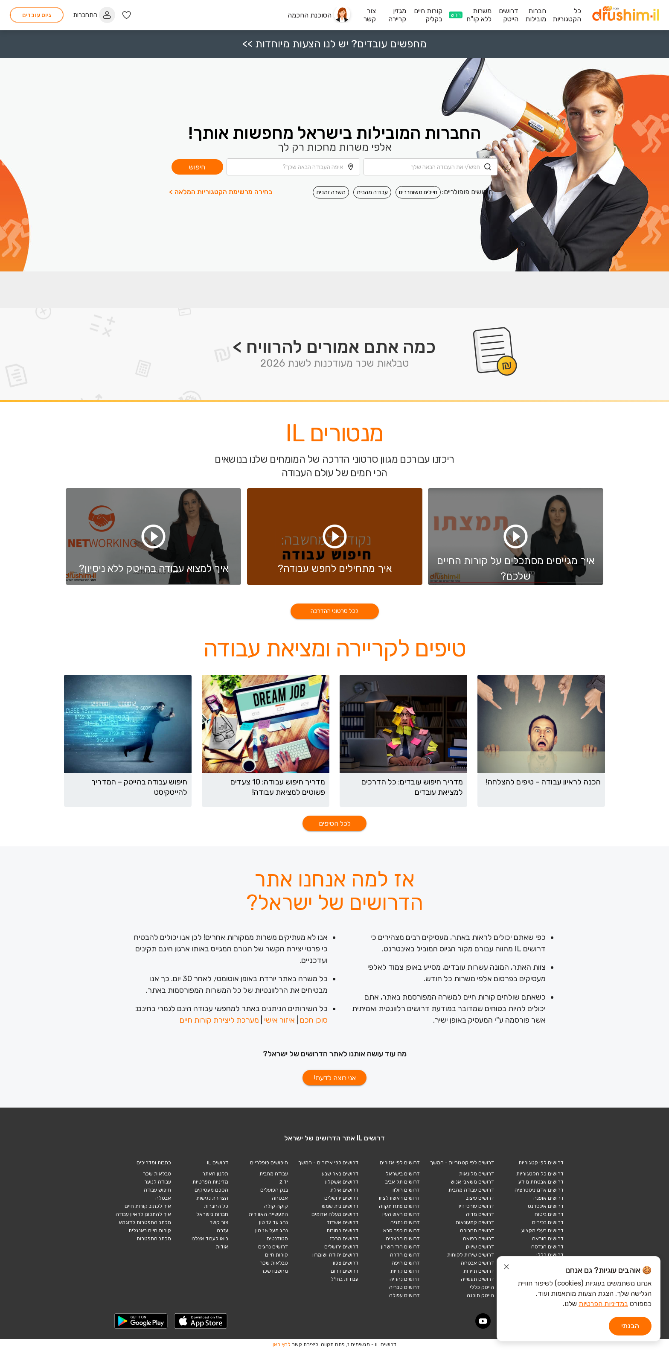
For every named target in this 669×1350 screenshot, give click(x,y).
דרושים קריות (405, 1271)
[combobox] (430, 167)
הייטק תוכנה (480, 1295)
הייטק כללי (482, 1287)
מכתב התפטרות (154, 1239)
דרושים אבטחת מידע (541, 1182)
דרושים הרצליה (403, 1239)
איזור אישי (279, 1020)
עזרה (222, 1230)
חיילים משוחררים (418, 192)
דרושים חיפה (406, 1263)
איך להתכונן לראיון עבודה (143, 1214)
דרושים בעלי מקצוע (542, 1230)
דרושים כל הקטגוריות (540, 1174)
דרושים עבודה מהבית (471, 1190)
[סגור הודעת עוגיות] (506, 1268)
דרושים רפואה (478, 1239)
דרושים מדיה (480, 1214)
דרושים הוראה (548, 1239)
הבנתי (630, 1326)
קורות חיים (276, 1255)
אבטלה (163, 1198)
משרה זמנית (331, 192)
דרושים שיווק (480, 1247)
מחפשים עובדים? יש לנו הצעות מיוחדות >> (334, 44)
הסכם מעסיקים (211, 1190)
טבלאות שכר (274, 1263)
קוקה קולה (276, 1206)
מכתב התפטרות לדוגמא (145, 1222)
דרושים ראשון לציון (399, 1198)
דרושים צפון (345, 1263)
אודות (222, 1247)
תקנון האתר (215, 1174)
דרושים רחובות (342, 1230)
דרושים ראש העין (401, 1214)
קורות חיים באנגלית (149, 1230)
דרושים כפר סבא (401, 1230)
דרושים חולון (406, 1190)
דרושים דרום (344, 1271)
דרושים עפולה (404, 1295)
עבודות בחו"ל (344, 1279)
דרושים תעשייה (477, 1279)
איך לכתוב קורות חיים (148, 1206)
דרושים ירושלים (341, 1198)
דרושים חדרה (405, 1255)
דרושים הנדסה (547, 1247)
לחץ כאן (282, 1344)
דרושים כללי (550, 1255)
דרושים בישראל (403, 1174)
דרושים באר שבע (340, 1174)
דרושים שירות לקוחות (470, 1255)
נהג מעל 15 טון (271, 1230)
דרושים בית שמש (340, 1206)
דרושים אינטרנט (546, 1206)
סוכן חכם (314, 1020)
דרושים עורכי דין (476, 1206)
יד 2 (283, 1182)
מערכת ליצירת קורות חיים (219, 1020)
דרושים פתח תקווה (399, 1206)
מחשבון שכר (274, 1271)
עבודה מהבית (372, 192)
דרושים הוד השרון (400, 1247)
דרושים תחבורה (477, 1230)
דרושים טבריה (404, 1287)
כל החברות (216, 1206)
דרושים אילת (344, 1190)
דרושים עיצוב (480, 1198)
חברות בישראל (212, 1214)
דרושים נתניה (405, 1222)
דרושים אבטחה (477, 1263)
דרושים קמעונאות (475, 1222)
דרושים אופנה (548, 1198)
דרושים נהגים (273, 1247)
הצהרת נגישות (212, 1198)
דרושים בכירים (548, 1222)
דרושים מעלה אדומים (334, 1214)
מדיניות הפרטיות (210, 1182)
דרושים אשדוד (342, 1222)
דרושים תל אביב (402, 1182)
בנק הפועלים (274, 1190)
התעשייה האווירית (268, 1214)
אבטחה (280, 1198)
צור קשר (218, 1222)
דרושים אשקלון (341, 1182)
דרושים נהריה (405, 1279)
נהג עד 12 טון (273, 1222)
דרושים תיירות (478, 1271)
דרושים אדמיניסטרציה (539, 1190)
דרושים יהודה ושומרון (335, 1255)
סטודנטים (277, 1239)
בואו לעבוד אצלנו (210, 1239)
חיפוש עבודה (157, 1190)
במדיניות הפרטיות (603, 1304)
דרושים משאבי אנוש (472, 1182)
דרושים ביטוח (549, 1214)
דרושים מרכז (344, 1239)
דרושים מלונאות (476, 1174)
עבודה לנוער (157, 1182)
